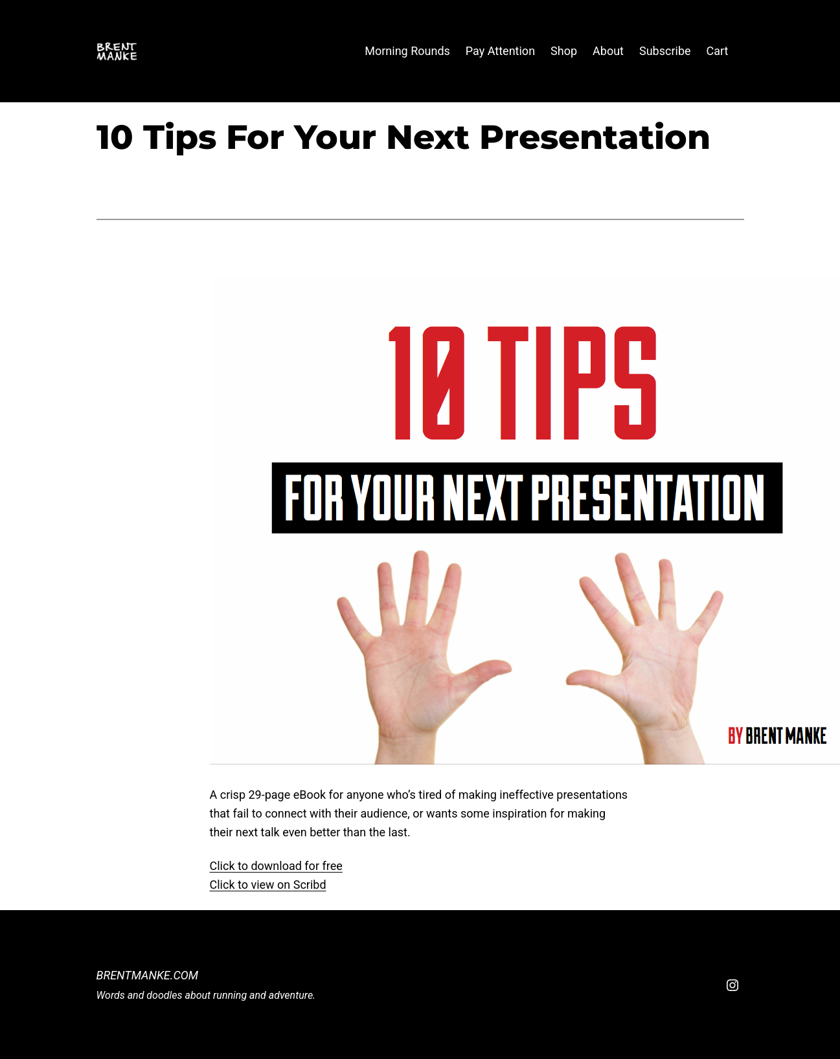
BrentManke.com (147, 975)
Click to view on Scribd (268, 884)
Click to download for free (276, 866)
